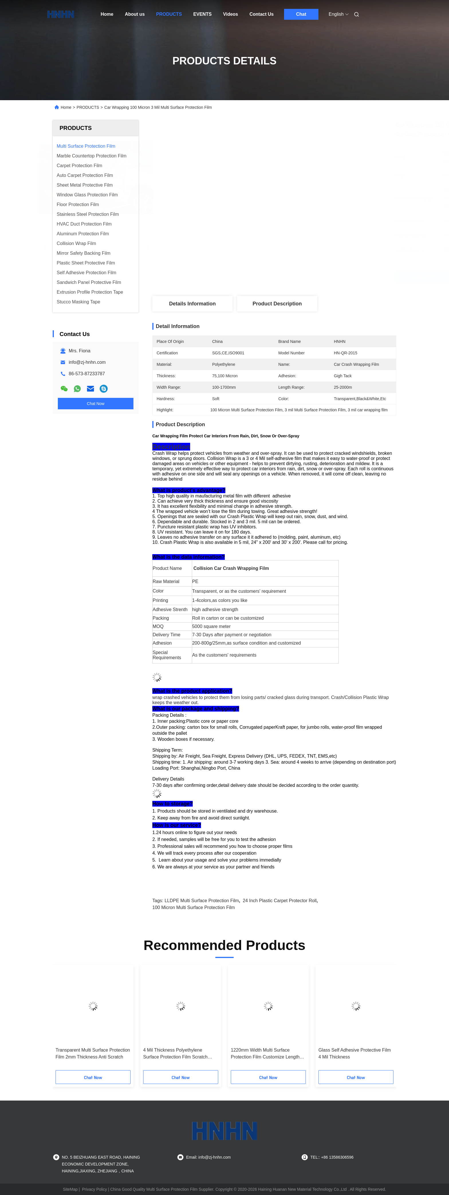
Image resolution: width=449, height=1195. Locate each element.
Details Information (192, 304)
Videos (230, 14)
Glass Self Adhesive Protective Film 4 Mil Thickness (354, 1053)
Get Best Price (305, 277)
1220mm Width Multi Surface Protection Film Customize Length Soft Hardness (265, 1054)
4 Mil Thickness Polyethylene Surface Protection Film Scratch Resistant (175, 1054)
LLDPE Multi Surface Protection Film (202, 900)
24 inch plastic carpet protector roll (280, 900)
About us (135, 14)
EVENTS (202, 14)
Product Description (277, 304)
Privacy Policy (94, 1189)
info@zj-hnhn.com (87, 362)
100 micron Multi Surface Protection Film (193, 907)
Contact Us (261, 14)
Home (107, 14)
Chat (301, 14)
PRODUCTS (169, 14)
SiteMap (70, 1189)
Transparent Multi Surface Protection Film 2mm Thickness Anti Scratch (93, 1053)
